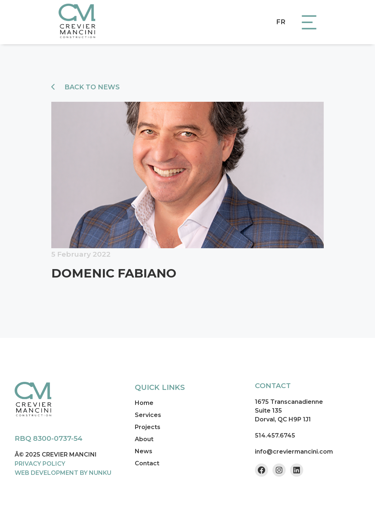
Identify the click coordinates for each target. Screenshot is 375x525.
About (144, 439)
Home (144, 402)
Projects (147, 427)
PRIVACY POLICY (40, 463)
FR (280, 22)
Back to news (85, 87)
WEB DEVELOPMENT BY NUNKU (63, 472)
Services (148, 415)
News (143, 451)
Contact (147, 463)
